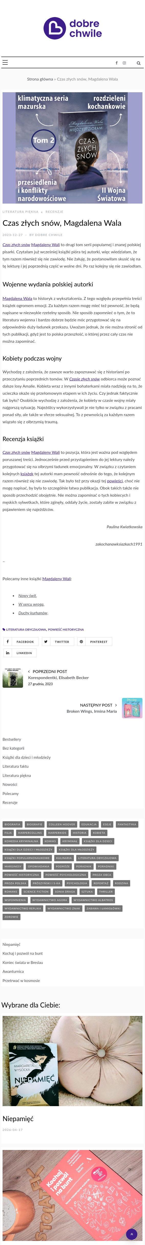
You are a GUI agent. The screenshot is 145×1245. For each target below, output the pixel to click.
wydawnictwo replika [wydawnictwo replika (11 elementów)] (23, 908)
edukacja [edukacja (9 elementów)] (89, 824)
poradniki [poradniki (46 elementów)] (106, 866)
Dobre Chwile (49, 235)
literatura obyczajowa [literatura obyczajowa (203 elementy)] (97, 857)
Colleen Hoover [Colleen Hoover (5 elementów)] (62, 824)
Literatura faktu (16, 766)
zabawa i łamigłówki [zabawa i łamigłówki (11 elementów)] (104, 908)
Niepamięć (11, 944)
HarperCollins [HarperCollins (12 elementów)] (30, 832)
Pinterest (92, 642)
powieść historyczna (66, 629)
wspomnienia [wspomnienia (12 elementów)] (15, 900)
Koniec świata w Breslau (23, 962)
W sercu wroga (30, 604)
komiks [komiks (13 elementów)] (50, 841)
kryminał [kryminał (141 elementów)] (69, 841)
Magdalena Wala (17, 298)
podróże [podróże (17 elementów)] (63, 866)
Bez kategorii (13, 748)
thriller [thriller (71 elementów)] (106, 891)
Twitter (55, 642)
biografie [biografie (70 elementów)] (34, 824)
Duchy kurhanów (32, 612)
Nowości (10, 784)
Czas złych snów (16, 244)
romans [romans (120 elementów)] (11, 891)
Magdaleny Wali (45, 244)
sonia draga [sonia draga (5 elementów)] (65, 891)
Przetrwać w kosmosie (21, 980)
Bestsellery (12, 739)
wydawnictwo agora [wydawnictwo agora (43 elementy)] (49, 900)
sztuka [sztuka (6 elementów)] (87, 891)
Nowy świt (27, 595)
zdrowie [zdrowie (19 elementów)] (11, 916)
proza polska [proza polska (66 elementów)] (15, 883)
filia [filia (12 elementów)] (8, 832)
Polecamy (11, 793)
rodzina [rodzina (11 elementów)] (121, 883)
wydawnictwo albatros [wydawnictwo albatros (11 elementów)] (93, 900)
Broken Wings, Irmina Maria (92, 711)
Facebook (19, 642)
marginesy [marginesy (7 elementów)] (13, 866)
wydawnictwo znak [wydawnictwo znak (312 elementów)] (64, 908)
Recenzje (54, 212)
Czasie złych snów (84, 378)
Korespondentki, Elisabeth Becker (58, 677)
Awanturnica (13, 971)
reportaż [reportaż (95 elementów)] (101, 883)
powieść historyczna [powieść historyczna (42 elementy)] (22, 874)
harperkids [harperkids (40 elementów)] (57, 832)
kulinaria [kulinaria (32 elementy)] (64, 857)
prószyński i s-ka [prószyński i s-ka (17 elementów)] (46, 883)
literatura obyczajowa (26, 629)
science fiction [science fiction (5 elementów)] (36, 891)
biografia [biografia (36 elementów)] (12, 824)
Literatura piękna (21, 212)
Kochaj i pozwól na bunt (23, 953)
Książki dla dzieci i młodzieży (27, 757)
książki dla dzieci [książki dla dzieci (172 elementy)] (98, 841)
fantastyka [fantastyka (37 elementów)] (127, 824)
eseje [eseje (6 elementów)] (107, 824)
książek (27, 473)
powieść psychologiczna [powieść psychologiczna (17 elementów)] (66, 874)
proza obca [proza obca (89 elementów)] (102, 874)
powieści (115, 480)
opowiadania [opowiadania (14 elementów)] (38, 866)
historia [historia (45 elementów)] (79, 832)
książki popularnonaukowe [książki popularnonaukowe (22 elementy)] (27, 857)
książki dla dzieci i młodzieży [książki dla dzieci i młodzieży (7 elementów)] (28, 849)
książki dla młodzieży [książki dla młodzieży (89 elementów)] (76, 849)
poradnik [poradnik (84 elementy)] (84, 866)
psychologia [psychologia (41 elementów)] (77, 883)
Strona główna (40, 78)
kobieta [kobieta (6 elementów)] (99, 832)
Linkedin (18, 653)
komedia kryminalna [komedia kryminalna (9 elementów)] (21, 841)
